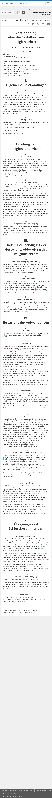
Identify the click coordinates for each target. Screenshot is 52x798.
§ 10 (24, 427)
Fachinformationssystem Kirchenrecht (15, 3)
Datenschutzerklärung (26, 791)
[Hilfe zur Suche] (15, 12)
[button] (33, 23)
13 (47, 291)
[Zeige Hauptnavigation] (48, 3)
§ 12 (22, 570)
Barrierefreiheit (41, 791)
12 (9, 459)
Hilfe (49, 791)
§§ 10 (41, 291)
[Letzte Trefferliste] (19, 12)
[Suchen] (23, 12)
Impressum (13, 791)
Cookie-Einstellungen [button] (9, 794)
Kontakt (4, 791)
